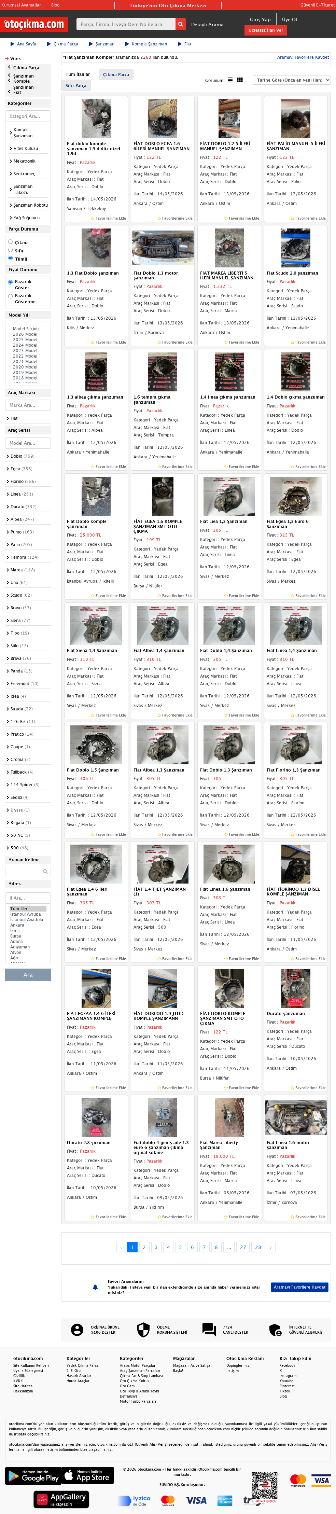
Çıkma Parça (62, 43)
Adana (28, 941)
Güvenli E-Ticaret (317, 5)
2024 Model (28, 345)
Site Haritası (23, 1386)
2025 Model (28, 340)
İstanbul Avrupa (28, 914)
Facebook (287, 1365)
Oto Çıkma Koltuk (135, 1381)
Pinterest (287, 1386)
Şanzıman (101, 43)
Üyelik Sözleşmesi (28, 1371)
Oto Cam (127, 1386)
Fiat (184, 43)
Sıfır (19, 250)
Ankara (28, 925)
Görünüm (214, 80)
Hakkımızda (23, 1391)
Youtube (286, 1381)
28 (258, 1247)
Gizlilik (19, 1376)
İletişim (232, 1371)
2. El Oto (74, 1371)
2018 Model (28, 378)
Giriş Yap (260, 19)
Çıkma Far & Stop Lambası (141, 1376)
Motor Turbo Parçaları (138, 1401)
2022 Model (28, 356)
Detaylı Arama (207, 24)
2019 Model (28, 372)
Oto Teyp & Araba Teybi (139, 1391)
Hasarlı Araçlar (79, 1376)
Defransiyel (129, 1396)
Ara (28, 975)
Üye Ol (289, 19)
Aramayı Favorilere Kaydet (302, 57)
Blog (55, 5)
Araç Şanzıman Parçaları (140, 1371)
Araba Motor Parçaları (138, 1365)
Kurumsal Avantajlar (21, 5)
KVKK (18, 1381)
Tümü (21, 259)
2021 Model (28, 361)
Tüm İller (28, 909)
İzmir (28, 930)
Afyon (28, 952)
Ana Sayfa (23, 43)
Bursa (28, 936)
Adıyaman (28, 947)
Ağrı (28, 958)
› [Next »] (271, 1247)
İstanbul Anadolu (28, 919)
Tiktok (285, 1391)
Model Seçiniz (28, 329)
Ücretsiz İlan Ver (266, 30)
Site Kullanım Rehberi (31, 1365)
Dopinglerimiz (238, 1365)
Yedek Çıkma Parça (83, 1365)
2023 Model (28, 350)
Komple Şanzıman (146, 43)
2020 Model (28, 367)
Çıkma (22, 242)
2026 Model (28, 334)
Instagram (288, 1376)
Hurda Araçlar (78, 1381)
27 (243, 1247)
